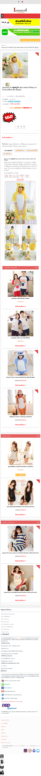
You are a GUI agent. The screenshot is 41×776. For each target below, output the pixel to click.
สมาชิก (2, 762)
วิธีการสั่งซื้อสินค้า (5, 616)
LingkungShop (16, 745)
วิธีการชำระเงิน (5, 619)
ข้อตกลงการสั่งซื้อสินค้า (7, 626)
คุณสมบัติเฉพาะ (20, 150)
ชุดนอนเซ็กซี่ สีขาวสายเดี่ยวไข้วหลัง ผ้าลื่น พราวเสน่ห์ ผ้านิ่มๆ (20, 466)
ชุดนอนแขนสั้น (7, 146)
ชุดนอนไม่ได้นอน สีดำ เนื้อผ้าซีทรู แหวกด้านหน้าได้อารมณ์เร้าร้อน (20, 506)
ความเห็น (10, 96)
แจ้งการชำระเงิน (5, 742)
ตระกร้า (2, 767)
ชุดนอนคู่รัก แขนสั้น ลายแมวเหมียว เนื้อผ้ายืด (20, 337)
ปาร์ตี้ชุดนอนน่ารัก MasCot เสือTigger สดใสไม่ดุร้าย (20, 416)
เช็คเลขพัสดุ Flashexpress (8, 614)
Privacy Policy (5, 632)
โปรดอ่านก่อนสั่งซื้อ (32, 150)
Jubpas (38, 745)
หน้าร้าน (2, 756)
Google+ (27, 745)
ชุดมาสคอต (22, 146)
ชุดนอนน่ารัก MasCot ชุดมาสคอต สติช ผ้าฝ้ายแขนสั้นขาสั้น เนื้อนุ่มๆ (20, 377)
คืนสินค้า (3, 726)
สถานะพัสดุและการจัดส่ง (7, 624)
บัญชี (2, 730)
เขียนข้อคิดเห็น (20, 96)
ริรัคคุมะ (15, 146)
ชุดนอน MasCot (14, 144)
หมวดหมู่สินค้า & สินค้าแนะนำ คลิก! (30, 40)
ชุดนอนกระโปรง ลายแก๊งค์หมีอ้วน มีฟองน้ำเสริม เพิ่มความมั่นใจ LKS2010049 (20, 592)
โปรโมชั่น (4, 739)
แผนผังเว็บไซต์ (5, 720)
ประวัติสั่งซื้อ (4, 723)
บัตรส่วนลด (4, 736)
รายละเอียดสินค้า (8, 150)
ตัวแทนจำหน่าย (5, 621)
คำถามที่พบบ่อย (5, 629)
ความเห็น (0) (7, 154)
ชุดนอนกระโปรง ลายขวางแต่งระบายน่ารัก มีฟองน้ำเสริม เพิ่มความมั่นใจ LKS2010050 (20, 553)
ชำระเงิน (2, 773)
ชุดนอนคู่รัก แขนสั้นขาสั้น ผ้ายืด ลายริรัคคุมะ (20, 298)
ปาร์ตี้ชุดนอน (23, 144)
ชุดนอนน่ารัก (32, 144)
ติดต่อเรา (3, 733)
